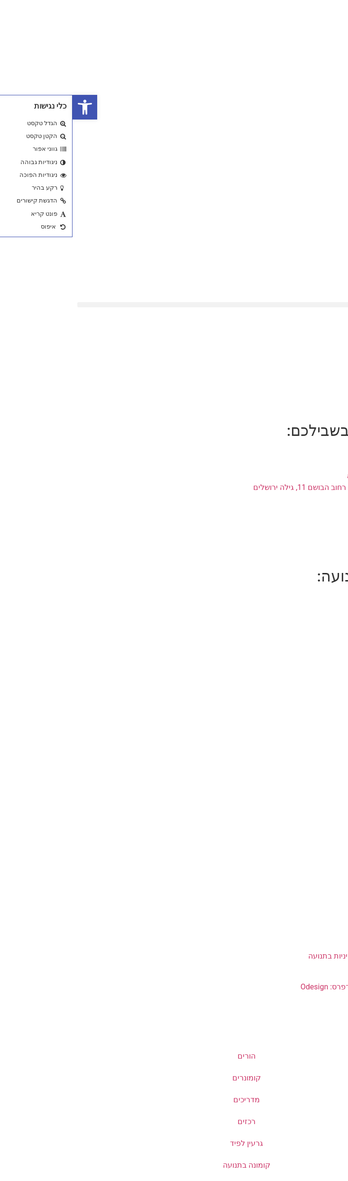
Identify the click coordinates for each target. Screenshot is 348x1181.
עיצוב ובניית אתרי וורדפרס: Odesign (284, 986)
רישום (320, 725)
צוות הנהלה (310, 912)
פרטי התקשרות (304, 890)
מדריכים (174, 1099)
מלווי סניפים (310, 934)
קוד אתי (316, 747)
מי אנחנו (315, 604)
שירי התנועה (309, 625)
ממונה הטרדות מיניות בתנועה (282, 955)
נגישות (319, 834)
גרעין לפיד (174, 1143)
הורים (174, 1056)
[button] (174, 304)
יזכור (321, 669)
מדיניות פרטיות (305, 769)
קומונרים (174, 1077)
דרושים (317, 812)
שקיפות (317, 790)
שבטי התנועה (308, 647)
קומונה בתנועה (174, 1165)
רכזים (174, 1121)
